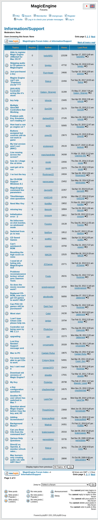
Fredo (48, 276)
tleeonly (48, 209)
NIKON (48, 254)
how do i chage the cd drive (17, 162)
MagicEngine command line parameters (17, 190)
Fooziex (48, 224)
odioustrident (48, 459)
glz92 (48, 126)
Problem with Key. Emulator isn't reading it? (17, 118)
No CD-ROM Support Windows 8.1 (16, 181)
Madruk (48, 424)
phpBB (44, 515)
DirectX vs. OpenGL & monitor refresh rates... (17, 447)
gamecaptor (48, 181)
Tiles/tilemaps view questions (17, 197)
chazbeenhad (48, 389)
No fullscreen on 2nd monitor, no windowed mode (18, 223)
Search (26, 16)
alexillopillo (48, 296)
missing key (16, 209)
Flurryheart (48, 73)
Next (93, 37)
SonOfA (48, 109)
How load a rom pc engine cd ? (18, 125)
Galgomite (80, 330)
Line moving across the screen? (16, 154)
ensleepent (48, 146)
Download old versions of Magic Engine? (17, 375)
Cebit (48, 313)
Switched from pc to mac (17, 232)
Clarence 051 (80, 156)
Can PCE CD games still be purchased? (17, 306)
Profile (18, 19)
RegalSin (80, 127)
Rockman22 (48, 174)
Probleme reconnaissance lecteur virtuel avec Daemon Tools (18, 276)
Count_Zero (81, 361)
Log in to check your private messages (44, 19)
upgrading (15, 336)
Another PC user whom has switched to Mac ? (17, 399)
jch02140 (48, 197)
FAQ (16, 16)
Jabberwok (80, 298)
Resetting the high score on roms (17, 254)
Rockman (80, 277)
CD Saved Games (15, 238)
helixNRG (48, 56)
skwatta (48, 375)
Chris (80, 449)
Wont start (15, 313)
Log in (70, 19)
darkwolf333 (48, 118)
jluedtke (48, 203)
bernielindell (81, 411)
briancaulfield (48, 418)
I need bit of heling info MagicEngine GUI (16, 264)
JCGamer (48, 264)
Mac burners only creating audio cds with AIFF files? (17, 458)
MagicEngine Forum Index (36, 41)
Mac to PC (15, 353)
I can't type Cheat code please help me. (18, 320)
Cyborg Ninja (48, 360)
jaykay (48, 321)
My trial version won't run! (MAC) (17, 146)
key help (14, 100)
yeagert (48, 246)
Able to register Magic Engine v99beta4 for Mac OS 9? (17, 55)
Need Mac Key (17, 203)
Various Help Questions (16, 439)
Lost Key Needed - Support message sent (17, 344)
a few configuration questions (16, 389)
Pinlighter (48, 382)
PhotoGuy (48, 329)
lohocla (48, 100)
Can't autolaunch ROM (15, 246)
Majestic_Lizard (80, 383)
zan (48, 336)
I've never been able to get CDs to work (17, 360)
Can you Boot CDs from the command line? (17, 432)
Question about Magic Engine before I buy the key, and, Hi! (18, 409)
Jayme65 (48, 190)
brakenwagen (48, 432)
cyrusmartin (48, 345)
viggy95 (48, 135)
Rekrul (48, 81)
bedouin (80, 147)
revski (48, 162)
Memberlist (40, 16)
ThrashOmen (48, 410)
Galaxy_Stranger (48, 92)
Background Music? (16, 424)
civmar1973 (48, 367)
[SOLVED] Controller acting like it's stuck (17, 92)
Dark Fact (48, 306)
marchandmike (48, 155)
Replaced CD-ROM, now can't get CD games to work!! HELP (18, 296)
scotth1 (48, 239)
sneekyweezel (48, 287)
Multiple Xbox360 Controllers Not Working (17, 108)
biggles (48, 65)
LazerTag (48, 399)
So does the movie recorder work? (17, 287)
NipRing (48, 232)
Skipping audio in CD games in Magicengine (17, 65)
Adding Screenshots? (17, 418)
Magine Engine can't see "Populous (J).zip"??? (17, 81)
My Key (14, 382)
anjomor (80, 74)
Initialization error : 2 (16, 215)
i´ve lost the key (18, 174)
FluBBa (80, 426)
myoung (48, 215)
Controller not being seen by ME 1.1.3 (17, 329)
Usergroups (56, 16)
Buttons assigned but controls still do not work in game (18, 135)
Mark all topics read (86, 42)
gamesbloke (48, 439)
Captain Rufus (48, 353)
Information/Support (24, 28)
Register (70, 16)
